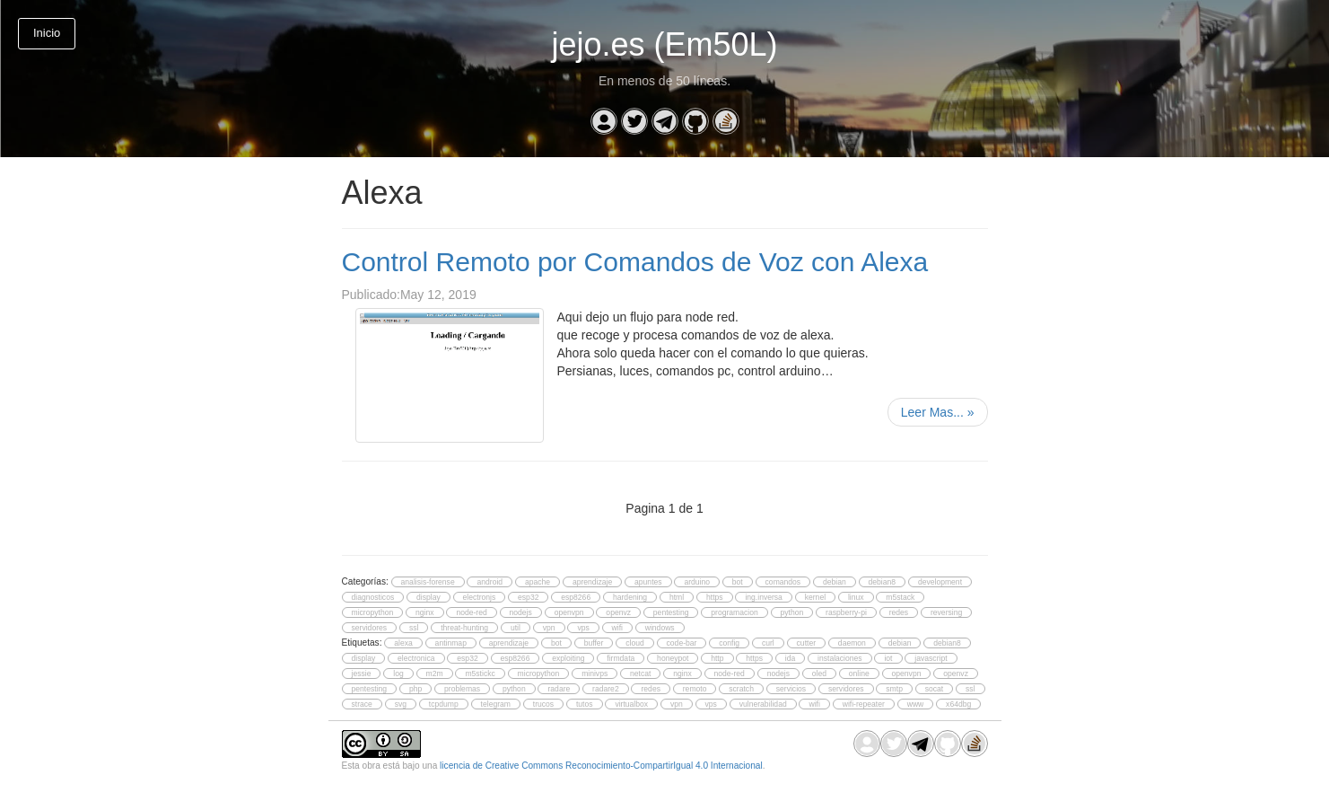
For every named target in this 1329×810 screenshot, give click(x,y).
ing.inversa (763, 597)
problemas (462, 688)
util (515, 627)
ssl (413, 627)
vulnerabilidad (763, 704)
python (792, 612)
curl (768, 642)
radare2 (605, 688)
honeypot (672, 658)
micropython (373, 612)
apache (537, 581)
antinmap (451, 642)
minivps (594, 673)
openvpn (569, 612)
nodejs (521, 612)
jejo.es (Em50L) (664, 44)
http (717, 658)
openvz (618, 612)
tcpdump (444, 704)
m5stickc (479, 673)
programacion (734, 612)
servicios (791, 688)
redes (898, 612)
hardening (630, 597)
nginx (424, 612)
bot (737, 581)
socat (934, 688)
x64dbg (958, 704)
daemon (852, 642)
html (676, 597)
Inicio (46, 33)
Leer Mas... (938, 412)
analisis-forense (428, 581)
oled (819, 673)
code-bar (682, 642)
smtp (894, 688)
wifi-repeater (864, 704)
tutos (584, 704)
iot (888, 658)
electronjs (479, 597)
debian (834, 581)
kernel (815, 597)
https (714, 597)
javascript (930, 658)
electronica (416, 658)
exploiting (568, 658)
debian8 (882, 581)
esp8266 (575, 597)
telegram (496, 704)
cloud (634, 642)
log (398, 673)
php (415, 688)
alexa (403, 642)
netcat (640, 673)
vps (583, 627)
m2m (434, 673)
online (859, 673)
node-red (471, 612)
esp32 (528, 597)
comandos (783, 581)
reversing (946, 612)
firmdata (620, 658)
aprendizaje (592, 581)
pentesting (671, 612)
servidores (370, 627)
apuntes (648, 581)
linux (856, 597)
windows (660, 627)
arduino (697, 581)
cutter (806, 642)
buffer (594, 642)
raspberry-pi (846, 612)
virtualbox (631, 704)
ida (790, 658)
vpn (549, 627)
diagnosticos (373, 597)
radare (558, 688)
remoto (695, 688)
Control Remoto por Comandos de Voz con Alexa (635, 262)
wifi (617, 627)
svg (401, 704)
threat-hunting (464, 627)
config (729, 642)
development (940, 581)
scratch (741, 688)
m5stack (900, 597)
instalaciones (840, 658)
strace (362, 704)
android (490, 581)
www (915, 704)
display (428, 597)
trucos (543, 704)
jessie (362, 673)
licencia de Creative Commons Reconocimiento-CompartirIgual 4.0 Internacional (601, 765)
